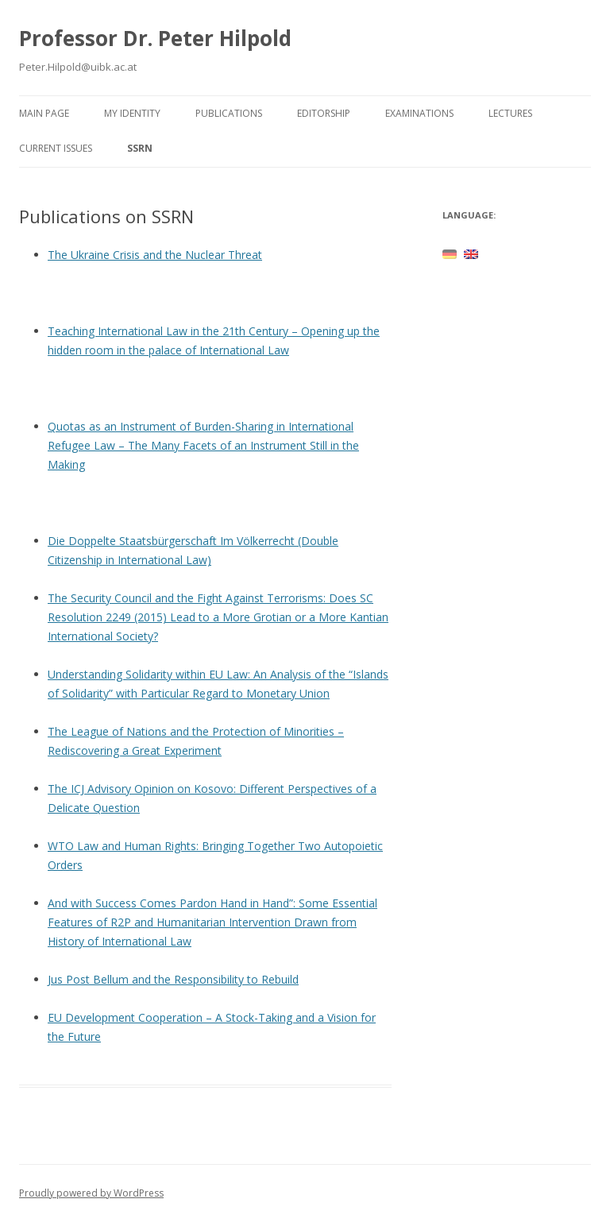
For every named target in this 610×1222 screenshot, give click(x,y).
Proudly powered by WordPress (91, 1193)
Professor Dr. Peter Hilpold (155, 38)
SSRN (139, 148)
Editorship (323, 113)
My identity (132, 113)
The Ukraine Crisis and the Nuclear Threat (155, 254)
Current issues (55, 148)
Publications (228, 113)
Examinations (419, 113)
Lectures (510, 113)
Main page (44, 113)
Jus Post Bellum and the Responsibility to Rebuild (173, 979)
